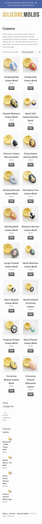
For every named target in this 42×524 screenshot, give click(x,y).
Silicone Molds (22, 513)
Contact (12, 513)
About (5, 513)
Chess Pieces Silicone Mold (7, 478)
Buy (11, 88)
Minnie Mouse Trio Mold (7, 460)
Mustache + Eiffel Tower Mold (7, 444)
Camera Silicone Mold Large (7, 494)
